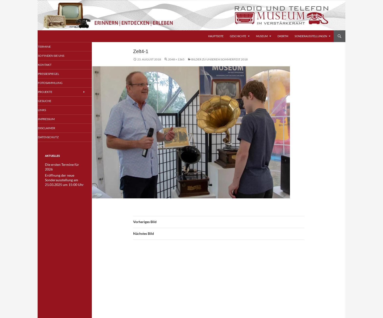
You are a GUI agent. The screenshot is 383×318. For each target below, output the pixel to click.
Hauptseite (215, 36)
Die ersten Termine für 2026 (63, 166)
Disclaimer (53, 129)
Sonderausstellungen (311, 36)
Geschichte (238, 36)
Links (48, 111)
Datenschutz (54, 138)
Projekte (51, 92)
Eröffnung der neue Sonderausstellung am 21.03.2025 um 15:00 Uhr (61, 176)
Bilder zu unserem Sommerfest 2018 (219, 59)
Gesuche (51, 101)
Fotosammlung (56, 83)
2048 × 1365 (176, 59)
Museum (262, 36)
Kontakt (51, 65)
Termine (50, 46)
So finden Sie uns (57, 55)
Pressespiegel (54, 74)
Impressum (52, 120)
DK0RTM (282, 36)
